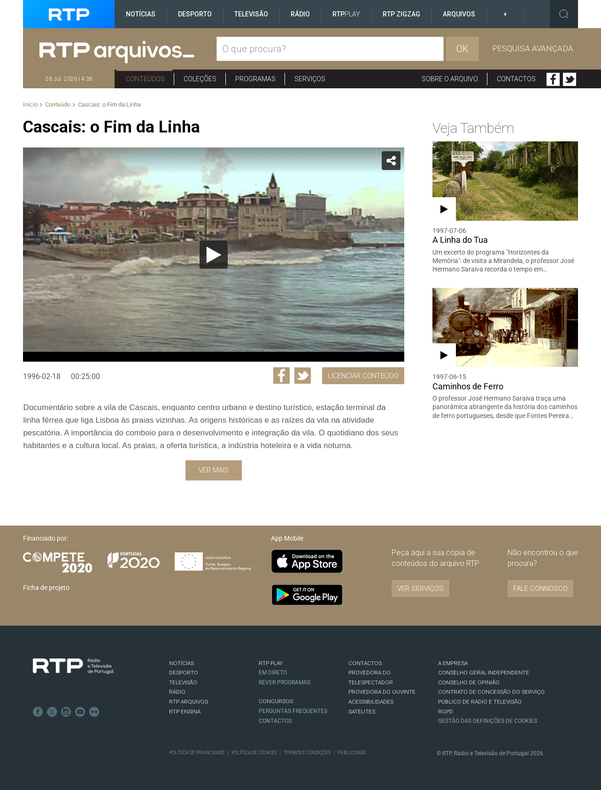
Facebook (553, 79)
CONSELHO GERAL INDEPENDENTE (483, 672)
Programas (255, 79)
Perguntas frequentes (293, 711)
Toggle (564, 14)
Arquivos (459, 14)
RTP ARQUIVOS (188, 701)
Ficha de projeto (46, 587)
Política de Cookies (254, 752)
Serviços (309, 79)
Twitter (569, 79)
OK (462, 48)
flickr (94, 712)
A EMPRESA (453, 663)
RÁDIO (177, 692)
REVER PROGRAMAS (284, 682)
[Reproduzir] (214, 254)
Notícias (140, 14)
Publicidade (352, 752)
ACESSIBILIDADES (370, 701)
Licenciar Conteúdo (363, 376)
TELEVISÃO (183, 682)
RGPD (445, 711)
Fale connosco (540, 588)
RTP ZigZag (401, 14)
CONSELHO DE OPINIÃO (469, 682)
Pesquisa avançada (532, 48)
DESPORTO (183, 672)
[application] (213, 254)
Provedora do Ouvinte (382, 692)
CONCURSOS (276, 701)
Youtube (80, 712)
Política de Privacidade (196, 752)
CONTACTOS (365, 663)
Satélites (361, 711)
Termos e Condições (307, 752)
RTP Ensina (184, 711)
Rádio (300, 14)
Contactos (516, 79)
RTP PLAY (271, 663)
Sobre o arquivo (450, 79)
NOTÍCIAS (181, 663)
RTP (346, 14)
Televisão (251, 14)
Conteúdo (57, 104)
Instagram (66, 712)
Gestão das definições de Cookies (487, 721)
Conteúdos (145, 79)
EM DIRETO (273, 672)
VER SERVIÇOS (420, 588)
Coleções (200, 79)
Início (30, 104)
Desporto (195, 14)
